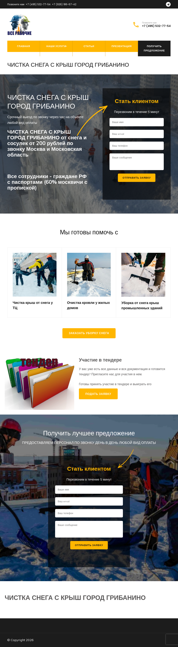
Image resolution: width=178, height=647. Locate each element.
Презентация (121, 46)
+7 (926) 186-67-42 (64, 4)
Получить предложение (154, 48)
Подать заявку (98, 394)
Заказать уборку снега (89, 333)
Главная (23, 46)
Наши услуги (56, 46)
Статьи (89, 46)
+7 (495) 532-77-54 (38, 4)
